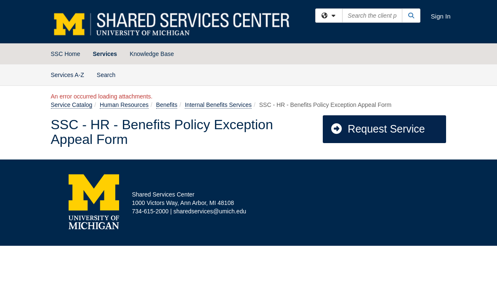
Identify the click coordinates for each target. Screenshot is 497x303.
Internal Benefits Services (218, 104)
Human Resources (124, 104)
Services (105, 53)
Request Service (377, 129)
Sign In (441, 16)
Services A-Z (67, 75)
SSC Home (65, 53)
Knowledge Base (152, 53)
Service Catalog (72, 104)
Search (109, 74)
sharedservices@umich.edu (209, 211)
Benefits (167, 104)
